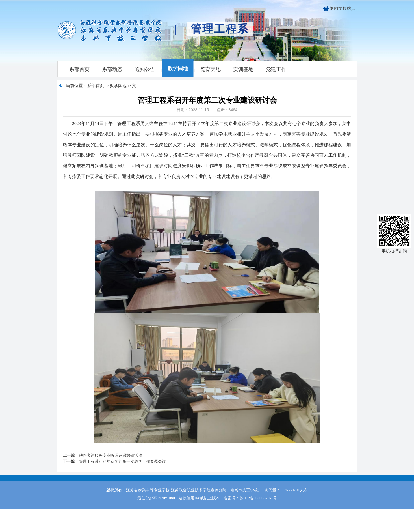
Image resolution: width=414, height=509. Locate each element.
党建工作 (276, 69)
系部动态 (112, 69)
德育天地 (210, 69)
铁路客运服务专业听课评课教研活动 (110, 455)
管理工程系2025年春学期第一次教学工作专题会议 (122, 461)
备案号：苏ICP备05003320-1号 (250, 498)
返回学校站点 (342, 8)
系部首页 (79, 69)
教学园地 (178, 68)
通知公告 (145, 69)
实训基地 (243, 69)
